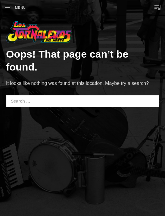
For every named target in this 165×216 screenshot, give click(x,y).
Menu (20, 7)
